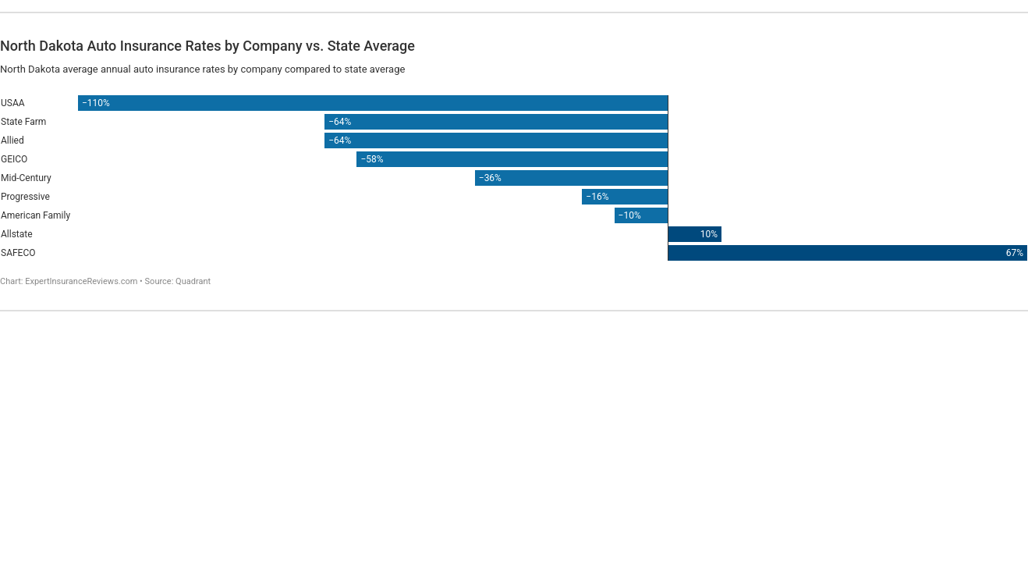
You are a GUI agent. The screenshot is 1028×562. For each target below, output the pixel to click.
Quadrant (193, 281)
